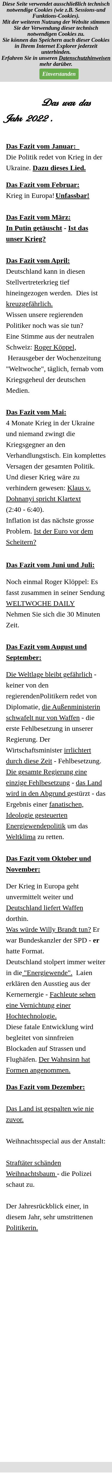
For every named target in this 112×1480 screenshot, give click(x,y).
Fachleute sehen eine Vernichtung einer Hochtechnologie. (51, 1005)
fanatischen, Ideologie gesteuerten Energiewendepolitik (45, 815)
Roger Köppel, (55, 347)
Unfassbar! (72, 195)
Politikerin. (22, 1228)
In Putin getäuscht (34, 228)
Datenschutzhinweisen (85, 58)
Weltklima (21, 837)
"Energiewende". (47, 973)
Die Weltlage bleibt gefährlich (49, 674)
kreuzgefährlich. (29, 304)
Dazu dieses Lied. (59, 168)
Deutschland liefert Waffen (44, 908)
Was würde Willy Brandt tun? (48, 929)
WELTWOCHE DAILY (40, 603)
